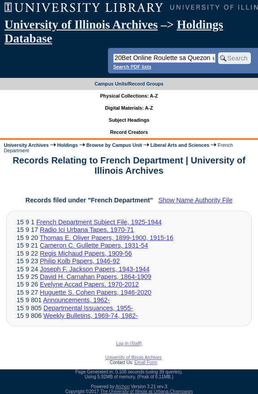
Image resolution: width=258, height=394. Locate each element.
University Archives (26, 145)
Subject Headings (129, 120)
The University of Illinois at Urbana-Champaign (146, 391)
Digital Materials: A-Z (129, 108)
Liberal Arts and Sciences (179, 145)
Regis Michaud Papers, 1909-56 (86, 253)
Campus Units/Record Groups (129, 83)
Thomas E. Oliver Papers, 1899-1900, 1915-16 (106, 237)
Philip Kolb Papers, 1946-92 (80, 261)
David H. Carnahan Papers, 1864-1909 (95, 276)
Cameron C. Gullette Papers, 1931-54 (94, 245)
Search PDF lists (132, 66)
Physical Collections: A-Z (129, 95)
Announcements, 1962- (76, 300)
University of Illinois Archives (81, 24)
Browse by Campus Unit (114, 145)
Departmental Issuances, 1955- (88, 308)
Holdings (67, 145)
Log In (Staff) (129, 343)
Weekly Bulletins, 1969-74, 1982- (90, 315)
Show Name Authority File (196, 200)
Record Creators (129, 132)
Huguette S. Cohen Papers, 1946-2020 (95, 292)
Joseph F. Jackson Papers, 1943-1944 (95, 269)
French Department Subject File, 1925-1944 (99, 222)
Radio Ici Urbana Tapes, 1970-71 (87, 229)
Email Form (145, 362)
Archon (123, 386)
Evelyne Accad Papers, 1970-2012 (89, 284)
